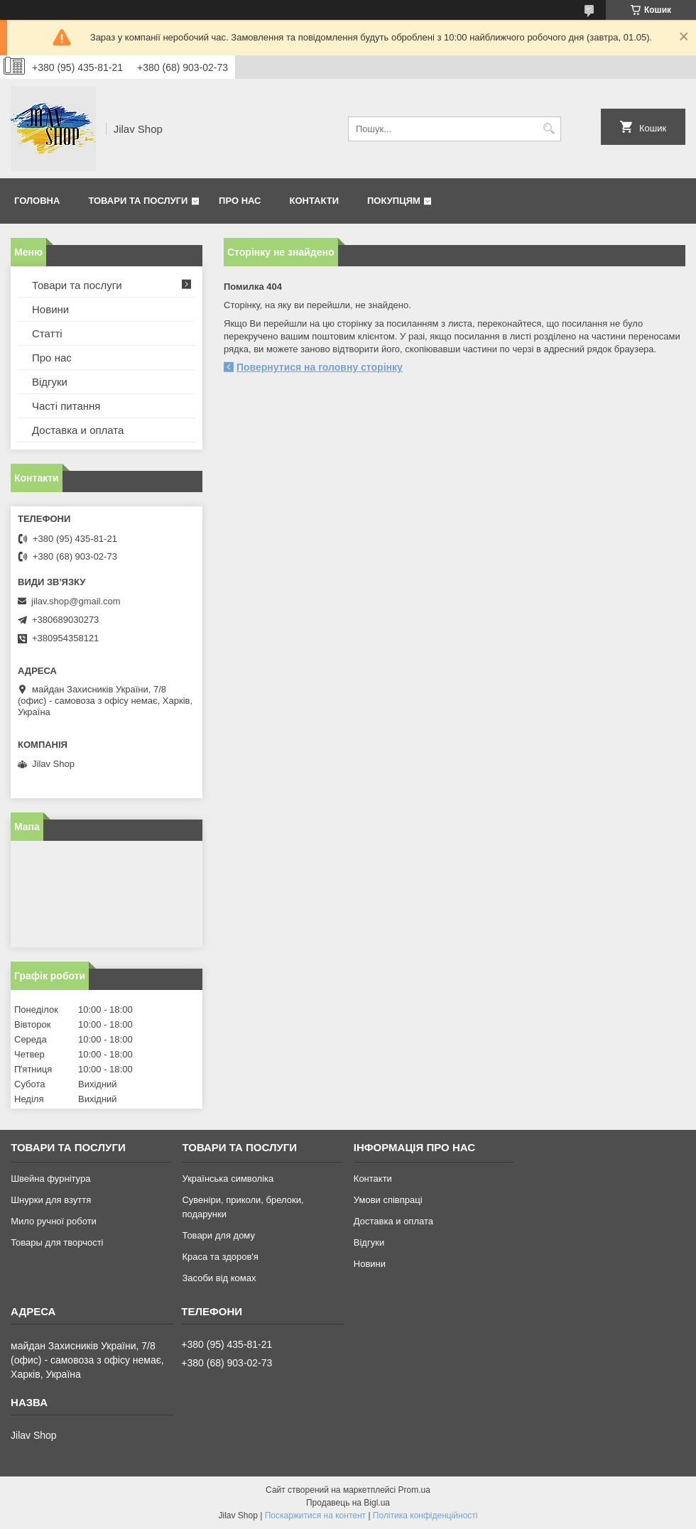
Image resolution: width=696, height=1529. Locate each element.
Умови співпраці (388, 1200)
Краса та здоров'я (220, 1256)
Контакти (314, 200)
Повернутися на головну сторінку (319, 367)
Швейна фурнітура (50, 1178)
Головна (37, 200)
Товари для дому (218, 1235)
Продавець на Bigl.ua (348, 1503)
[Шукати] (548, 128)
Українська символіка (227, 1178)
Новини (50, 309)
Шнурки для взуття (51, 1200)
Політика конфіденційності (425, 1515)
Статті (47, 333)
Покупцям (393, 200)
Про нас (240, 200)
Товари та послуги (137, 200)
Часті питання (66, 406)
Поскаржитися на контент (315, 1515)
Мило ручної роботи (54, 1221)
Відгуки (49, 382)
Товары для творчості (57, 1242)
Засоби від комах (219, 1278)
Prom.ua (414, 1490)
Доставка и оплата (78, 430)
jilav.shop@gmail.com (76, 601)
